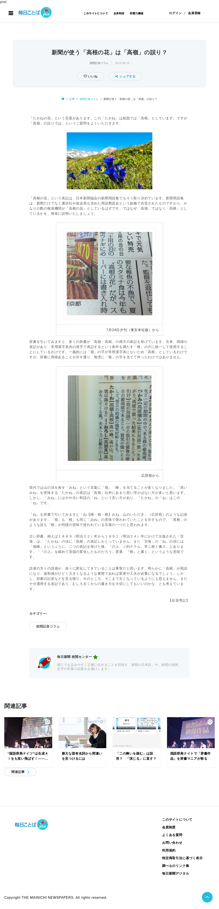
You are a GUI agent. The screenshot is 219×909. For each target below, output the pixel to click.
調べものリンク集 (175, 866)
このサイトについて (95, 13)
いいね (92, 76)
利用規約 (169, 850)
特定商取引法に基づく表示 (182, 858)
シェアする (125, 76)
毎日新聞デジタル (175, 873)
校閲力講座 (137, 13)
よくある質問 (172, 835)
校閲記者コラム (99, 63)
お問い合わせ (172, 843)
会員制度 (119, 13)
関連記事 (18, 772)
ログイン (175, 13)
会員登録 (194, 13)
